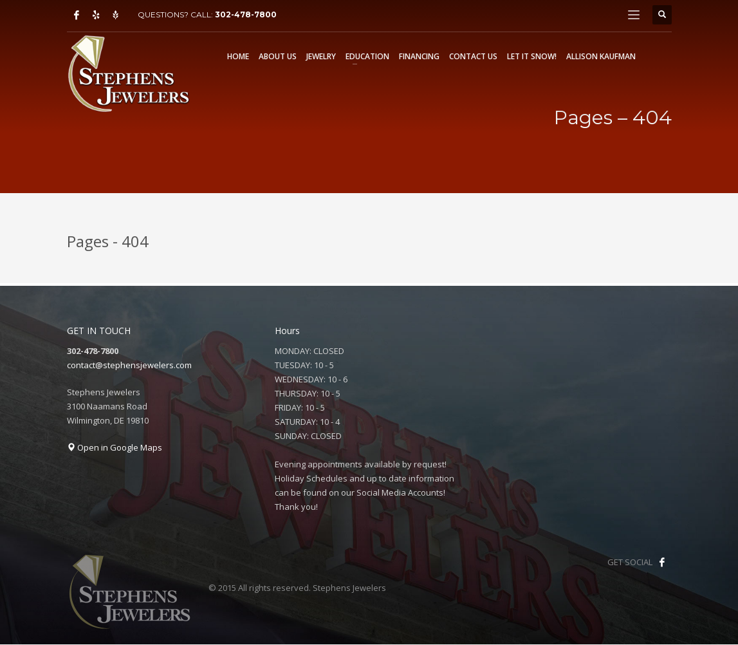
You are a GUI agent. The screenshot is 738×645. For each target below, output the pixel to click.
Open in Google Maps (114, 447)
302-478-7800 (246, 14)
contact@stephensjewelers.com (129, 365)
